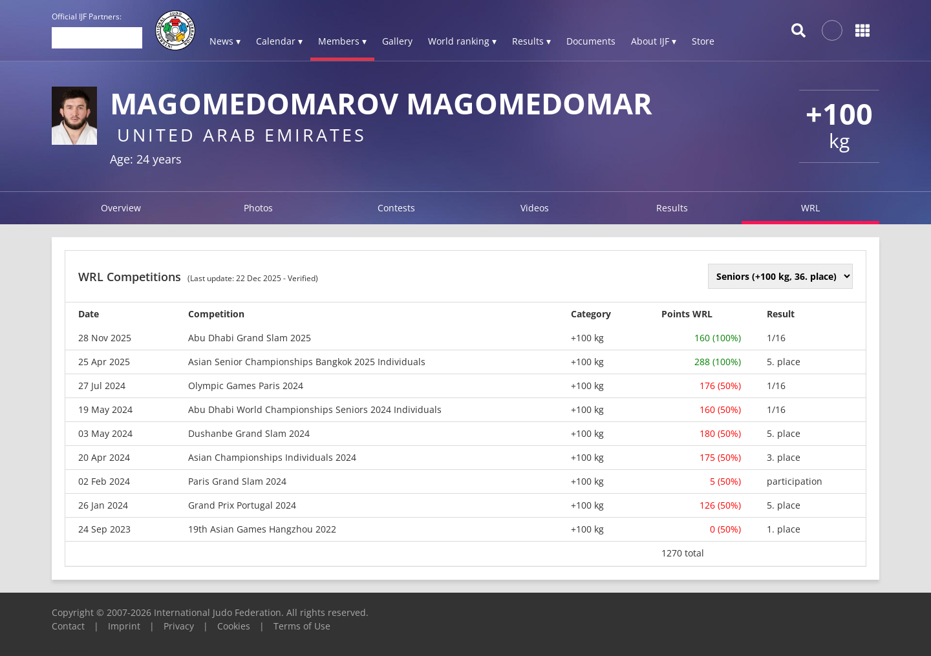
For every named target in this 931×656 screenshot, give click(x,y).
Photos (258, 208)
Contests (396, 208)
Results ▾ (531, 41)
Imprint (124, 626)
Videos (534, 208)
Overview (121, 208)
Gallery (397, 41)
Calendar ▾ (279, 41)
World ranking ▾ (462, 41)
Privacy (179, 626)
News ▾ (225, 41)
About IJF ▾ (653, 41)
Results (672, 208)
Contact (68, 626)
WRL (810, 208)
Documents (590, 41)
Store (703, 41)
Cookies (233, 626)
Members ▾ (342, 41)
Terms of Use (301, 626)
